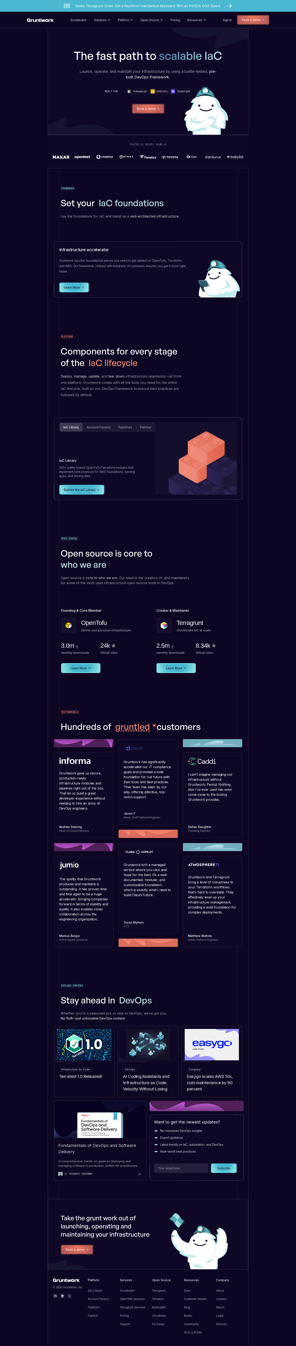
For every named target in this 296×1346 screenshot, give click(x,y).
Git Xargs (158, 1324)
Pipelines (94, 1307)
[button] (102, 20)
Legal (219, 1315)
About (220, 1290)
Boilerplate (159, 1307)
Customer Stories (195, 1299)
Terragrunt (158, 1290)
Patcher (93, 1315)
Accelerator (78, 20)
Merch (220, 1307)
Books (188, 1315)
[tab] (71, 427)
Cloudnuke (159, 1315)
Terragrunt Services (132, 1307)
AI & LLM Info (193, 1332)
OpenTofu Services (132, 1299)
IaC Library (95, 1290)
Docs (187, 1290)
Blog (187, 1307)
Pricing (175, 20)
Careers (221, 1299)
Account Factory (98, 1299)
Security (221, 1324)
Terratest (157, 1299)
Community (191, 1324)
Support (125, 1324)
